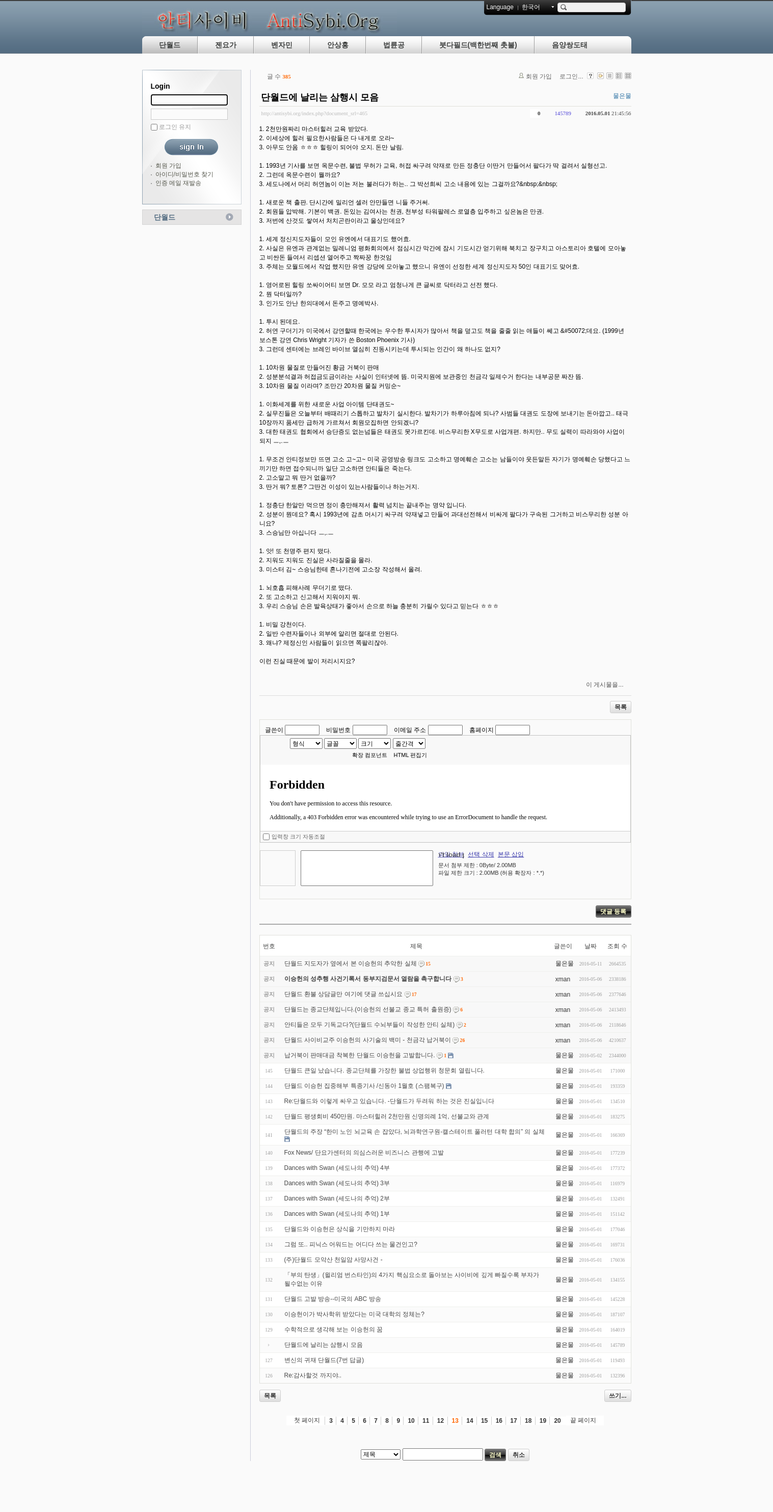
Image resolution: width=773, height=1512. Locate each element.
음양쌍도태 (570, 45)
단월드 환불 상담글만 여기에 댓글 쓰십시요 (343, 994)
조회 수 (617, 946)
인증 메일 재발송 (178, 183)
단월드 (169, 45)
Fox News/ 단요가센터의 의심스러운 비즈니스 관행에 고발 (364, 1152)
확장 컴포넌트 (369, 755)
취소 (519, 1454)
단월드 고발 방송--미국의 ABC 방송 (332, 1298)
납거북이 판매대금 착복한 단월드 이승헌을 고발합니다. (359, 1055)
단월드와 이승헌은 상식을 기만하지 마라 (339, 1229)
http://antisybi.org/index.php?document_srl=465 (314, 113)
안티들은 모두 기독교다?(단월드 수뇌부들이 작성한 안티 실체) (369, 1024)
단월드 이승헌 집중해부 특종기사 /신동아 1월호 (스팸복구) (364, 1085)
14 (469, 1420)
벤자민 (281, 45)
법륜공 (394, 45)
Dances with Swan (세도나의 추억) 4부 (337, 1167)
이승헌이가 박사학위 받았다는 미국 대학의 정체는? (354, 1314)
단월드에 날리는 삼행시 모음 (320, 97)
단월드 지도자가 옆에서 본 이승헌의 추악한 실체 (350, 963)
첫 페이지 (307, 1420)
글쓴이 (274, 730)
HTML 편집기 (411, 755)
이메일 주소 (410, 730)
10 (411, 1420)
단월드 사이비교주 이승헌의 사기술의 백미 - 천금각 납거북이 (367, 1040)
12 (440, 1420)
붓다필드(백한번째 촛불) (478, 45)
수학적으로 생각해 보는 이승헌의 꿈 (333, 1329)
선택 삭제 (481, 854)
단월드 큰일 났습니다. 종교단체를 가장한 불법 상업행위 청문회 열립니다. (384, 1070)
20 (557, 1420)
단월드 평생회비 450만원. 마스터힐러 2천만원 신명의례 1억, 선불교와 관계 (387, 1116)
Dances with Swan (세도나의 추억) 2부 (337, 1198)
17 (513, 1420)
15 (484, 1420)
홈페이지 (481, 730)
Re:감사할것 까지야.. (313, 1375)
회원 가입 (168, 165)
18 (528, 1420)
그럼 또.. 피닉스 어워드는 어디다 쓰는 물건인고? (350, 1244)
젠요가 (225, 45)
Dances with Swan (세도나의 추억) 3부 (337, 1183)
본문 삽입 (511, 854)
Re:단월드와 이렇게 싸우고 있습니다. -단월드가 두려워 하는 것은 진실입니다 (389, 1101)
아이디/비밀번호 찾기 (184, 174)
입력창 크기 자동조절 (298, 836)
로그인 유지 (175, 127)
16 (499, 1420)
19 (543, 1420)
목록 (621, 707)
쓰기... (617, 1395)
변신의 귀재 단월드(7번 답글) (324, 1360)
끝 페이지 (583, 1420)
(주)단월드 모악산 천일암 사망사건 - (333, 1259)
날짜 (590, 946)
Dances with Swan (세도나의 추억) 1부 (337, 1213)
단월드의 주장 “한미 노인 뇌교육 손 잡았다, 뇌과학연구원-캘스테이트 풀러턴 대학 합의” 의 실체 (414, 1131)
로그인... (571, 76)
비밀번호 (338, 730)
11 (425, 1420)
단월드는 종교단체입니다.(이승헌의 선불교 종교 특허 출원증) (367, 1009)
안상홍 (338, 45)
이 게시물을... (604, 684)
